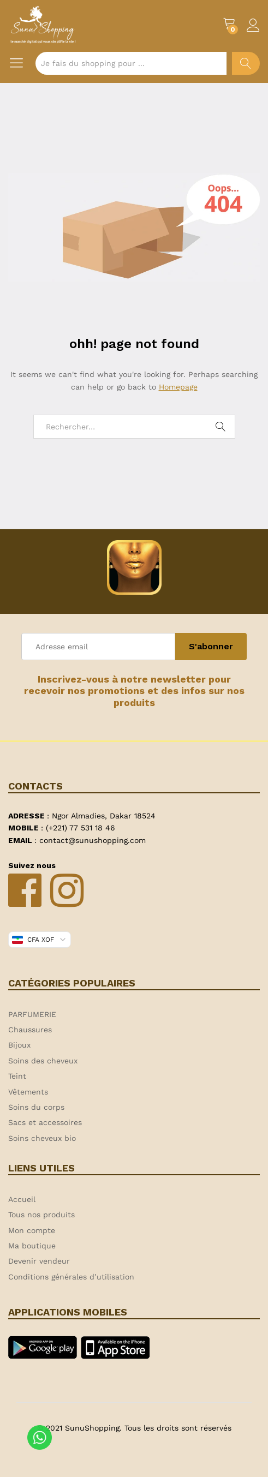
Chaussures (30, 1029)
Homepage (178, 386)
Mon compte (31, 1230)
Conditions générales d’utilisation (71, 1276)
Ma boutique (32, 1245)
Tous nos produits (41, 1214)
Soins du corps (36, 1107)
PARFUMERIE (32, 1014)
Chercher (246, 63)
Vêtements (28, 1091)
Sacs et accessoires (45, 1122)
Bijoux (19, 1045)
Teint (17, 1076)
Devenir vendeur (39, 1261)
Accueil (21, 1199)
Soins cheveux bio (42, 1138)
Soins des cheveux (43, 1060)
